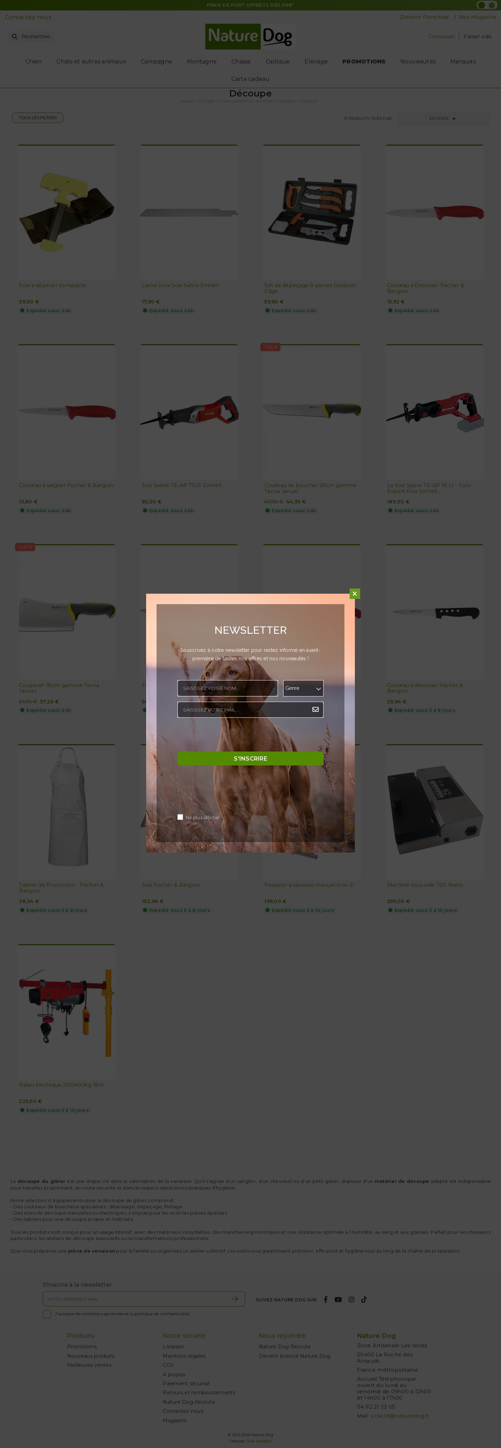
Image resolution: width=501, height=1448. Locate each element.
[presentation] (230, 736)
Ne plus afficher (203, 818)
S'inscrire (250, 758)
